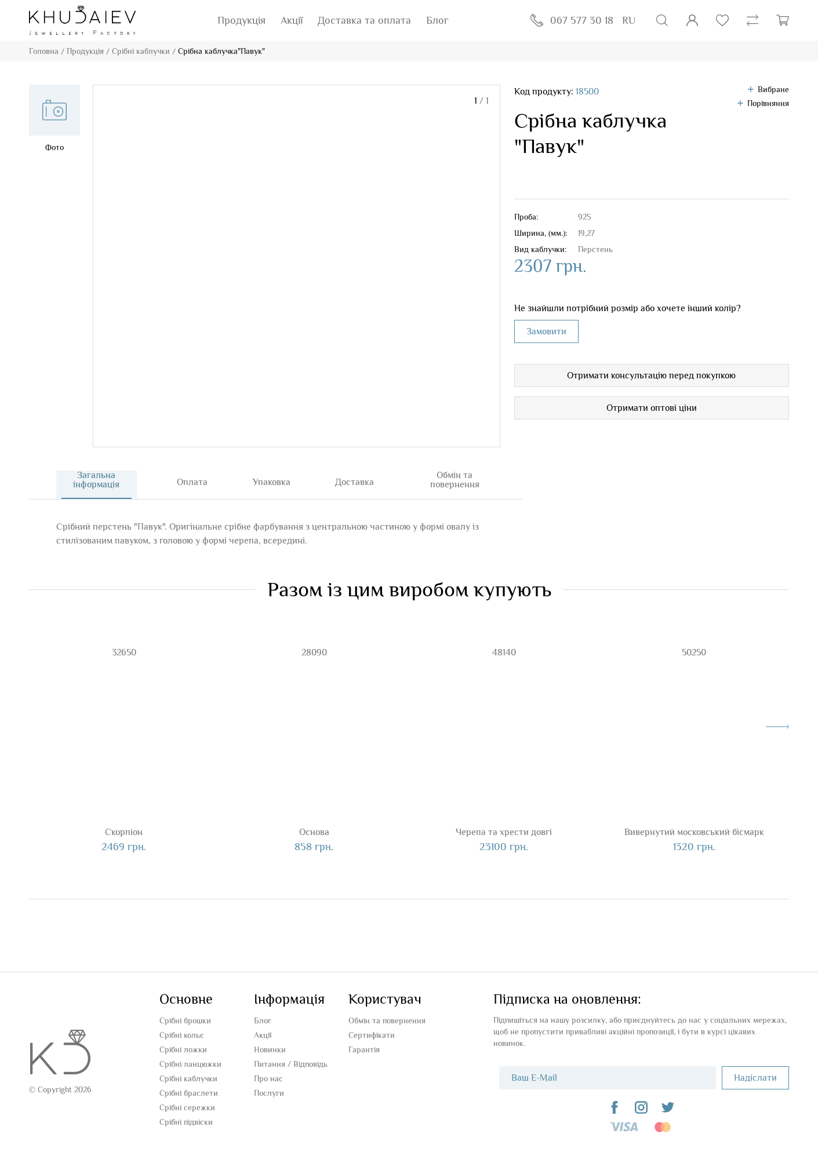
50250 (694, 655)
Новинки (270, 1049)
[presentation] (777, 729)
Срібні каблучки (141, 51)
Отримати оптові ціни (651, 408)
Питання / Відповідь (291, 1064)
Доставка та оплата (364, 20)
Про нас (268, 1078)
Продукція (241, 20)
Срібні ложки (183, 1049)
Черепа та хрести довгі (504, 834)
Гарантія (364, 1049)
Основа (314, 834)
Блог (437, 20)
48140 (504, 655)
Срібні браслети (188, 1093)
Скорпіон (124, 834)
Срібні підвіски (186, 1122)
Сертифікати (371, 1035)
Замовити (546, 331)
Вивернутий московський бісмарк (694, 834)
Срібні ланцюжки (190, 1064)
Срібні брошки (185, 1020)
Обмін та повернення (387, 1020)
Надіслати (755, 1078)
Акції (292, 20)
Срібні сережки (187, 1107)
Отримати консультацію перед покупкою (651, 375)
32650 (124, 655)
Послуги (269, 1093)
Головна (44, 51)
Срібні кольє (181, 1035)
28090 (314, 655)
